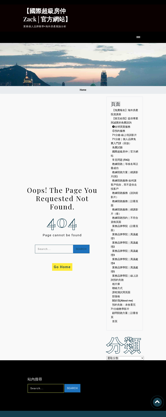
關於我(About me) (122, 300)
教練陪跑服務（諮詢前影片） (124, 195)
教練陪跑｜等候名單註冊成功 (124, 166)
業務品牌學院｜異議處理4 (124, 261)
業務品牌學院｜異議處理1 (124, 236)
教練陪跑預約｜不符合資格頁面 (124, 220)
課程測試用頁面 (121, 292)
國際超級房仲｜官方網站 (124, 153)
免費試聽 (117, 147)
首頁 (114, 321)
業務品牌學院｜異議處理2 (124, 244)
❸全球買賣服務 (121, 126)
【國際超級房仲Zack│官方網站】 (47, 15)
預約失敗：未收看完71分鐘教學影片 (123, 306)
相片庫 (116, 284)
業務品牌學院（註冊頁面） (124, 228)
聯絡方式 (117, 288)
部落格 (116, 296)
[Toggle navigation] (139, 37)
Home (83, 89)
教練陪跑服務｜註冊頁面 (124, 203)
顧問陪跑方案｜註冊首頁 (124, 315)
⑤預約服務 (118, 130)
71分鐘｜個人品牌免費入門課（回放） (123, 141)
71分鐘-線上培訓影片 (124, 135)
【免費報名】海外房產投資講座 (124, 112)
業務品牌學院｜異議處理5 (124, 269)
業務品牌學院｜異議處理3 (124, 253)
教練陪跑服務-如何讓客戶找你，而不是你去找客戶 (124, 184)
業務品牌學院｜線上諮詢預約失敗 (124, 277)
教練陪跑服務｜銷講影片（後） (124, 211)
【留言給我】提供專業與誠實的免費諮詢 (124, 120)
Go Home (62, 267)
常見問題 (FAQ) (121, 159)
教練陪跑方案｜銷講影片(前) (124, 174)
